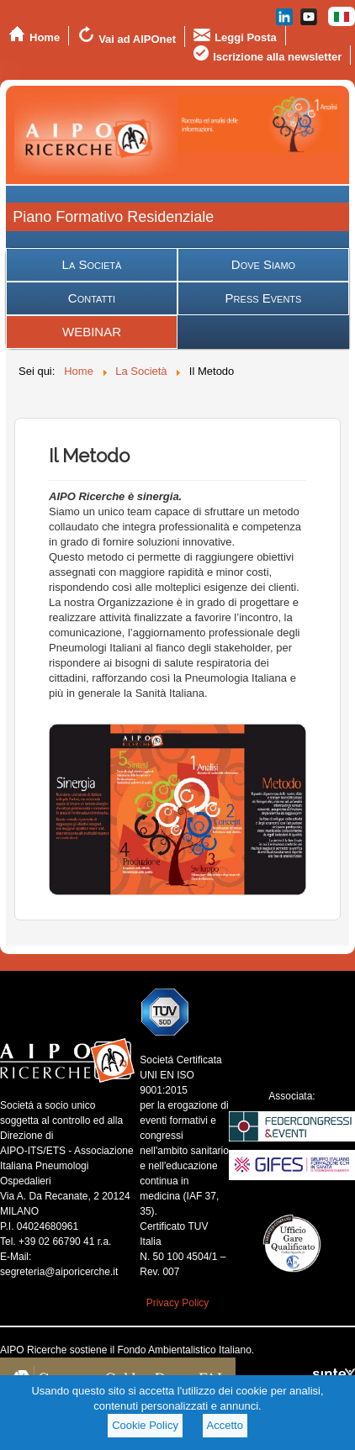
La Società (92, 264)
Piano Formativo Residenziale (113, 216)
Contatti (91, 298)
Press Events (263, 298)
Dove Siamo (263, 264)
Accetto (225, 1425)
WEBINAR (91, 331)
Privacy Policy (177, 1303)
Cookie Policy (145, 1425)
